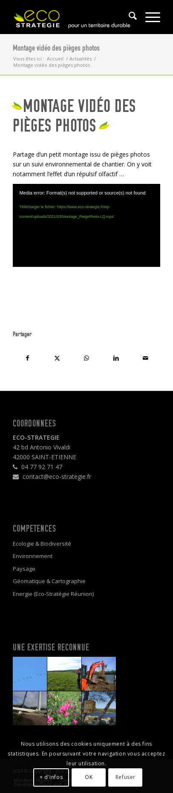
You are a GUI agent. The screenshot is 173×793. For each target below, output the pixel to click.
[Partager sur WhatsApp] (86, 357)
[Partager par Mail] (145, 357)
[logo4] (71, 17)
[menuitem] (128, 17)
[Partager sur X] (57, 357)
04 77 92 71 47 (37, 467)
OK (88, 777)
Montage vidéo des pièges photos (56, 47)
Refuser (125, 777)
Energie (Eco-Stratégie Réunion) (53, 594)
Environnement (32, 556)
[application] (86, 225)
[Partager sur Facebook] (27, 357)
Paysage (24, 569)
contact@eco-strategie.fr (52, 476)
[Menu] (148, 17)
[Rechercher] (128, 17)
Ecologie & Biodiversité (42, 543)
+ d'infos (51, 777)
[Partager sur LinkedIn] (116, 357)
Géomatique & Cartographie (49, 581)
